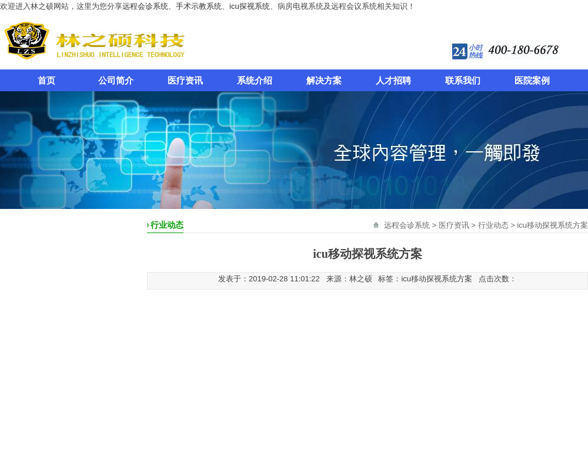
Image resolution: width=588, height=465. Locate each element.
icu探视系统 (249, 6)
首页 (46, 80)
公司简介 (115, 80)
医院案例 (532, 80)
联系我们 (462, 80)
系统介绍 (254, 80)
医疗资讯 (185, 80)
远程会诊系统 (145, 6)
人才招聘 (393, 80)
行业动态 (493, 225)
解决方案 (324, 80)
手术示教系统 (199, 6)
